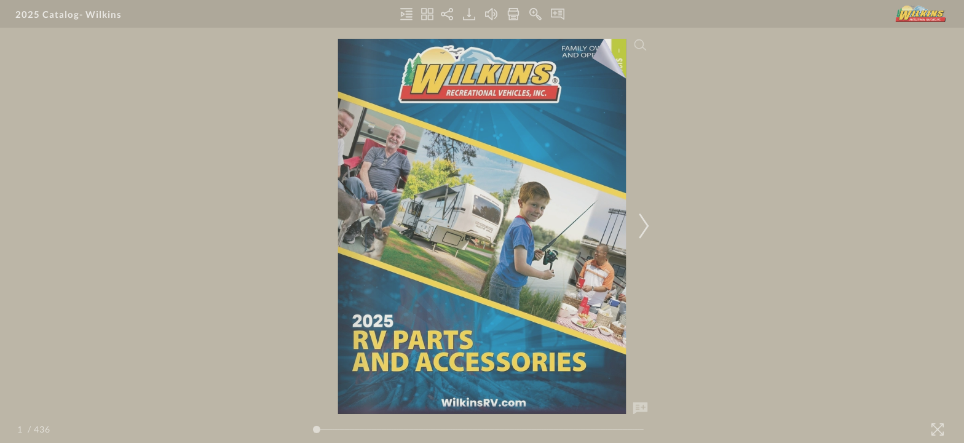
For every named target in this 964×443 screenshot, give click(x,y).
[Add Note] (640, 408)
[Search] (640, 45)
